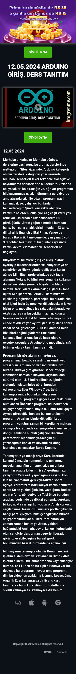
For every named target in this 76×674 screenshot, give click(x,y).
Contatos (62, 652)
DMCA (48, 652)
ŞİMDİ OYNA (38, 52)
